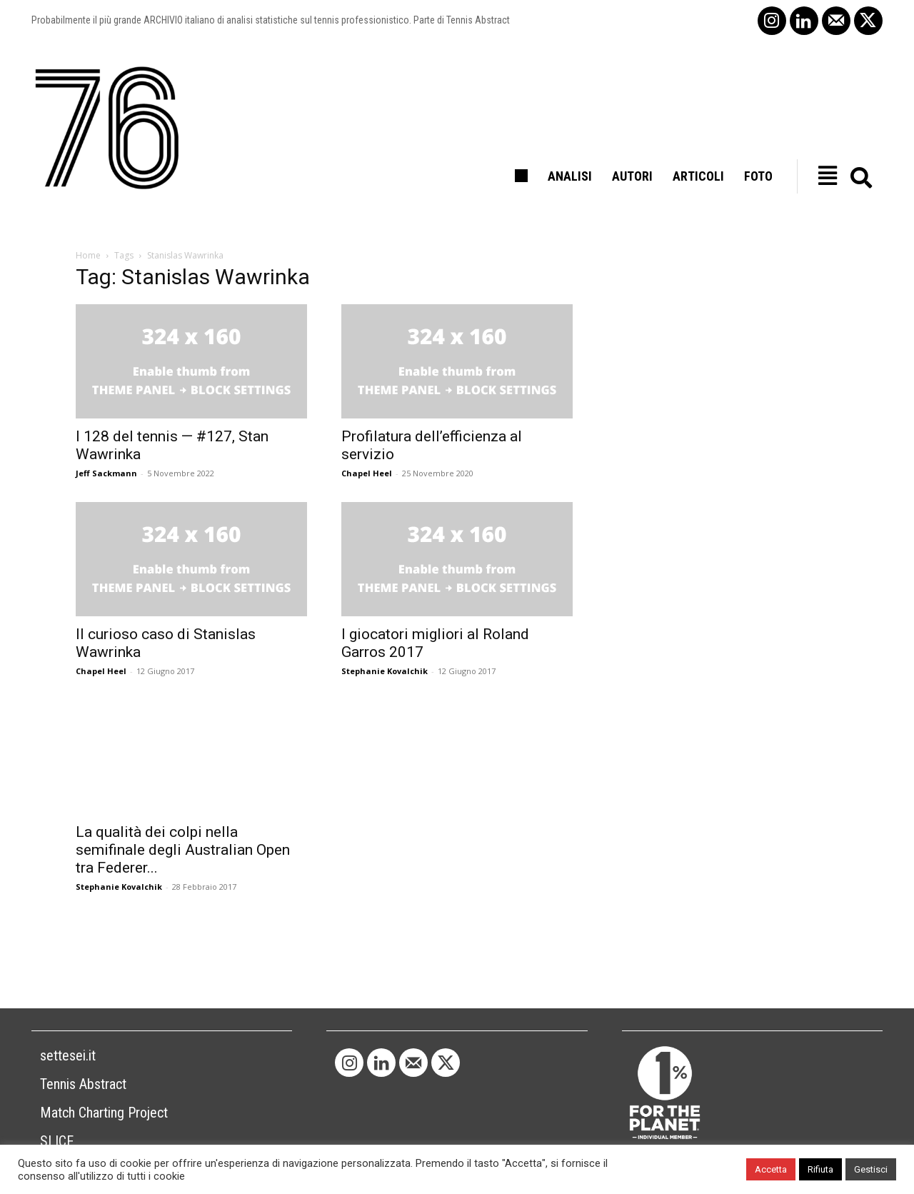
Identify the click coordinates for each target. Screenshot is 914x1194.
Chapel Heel (366, 473)
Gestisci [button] (871, 1169)
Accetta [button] (771, 1169)
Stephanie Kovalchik (384, 671)
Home (88, 255)
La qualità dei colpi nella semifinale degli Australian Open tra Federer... (183, 849)
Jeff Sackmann (106, 473)
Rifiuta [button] (820, 1169)
